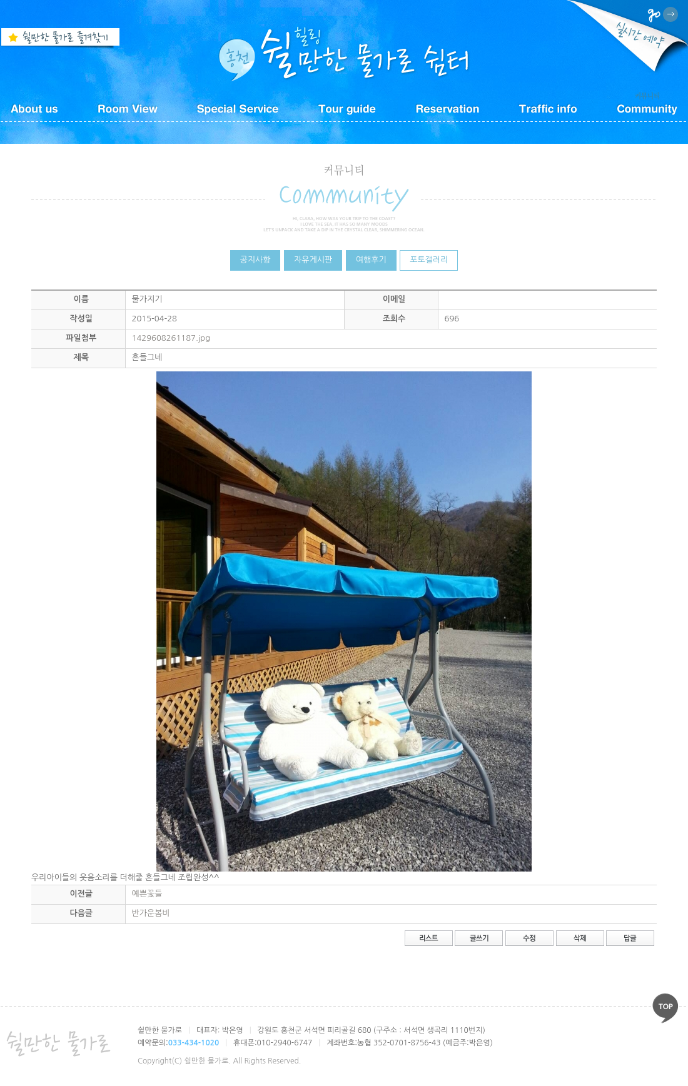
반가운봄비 (151, 913)
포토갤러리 (429, 260)
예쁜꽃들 (147, 894)
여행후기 (371, 260)
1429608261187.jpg (171, 338)
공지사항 (255, 260)
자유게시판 (313, 260)
